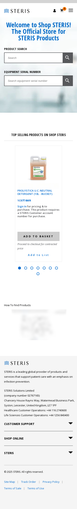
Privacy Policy (51, 482)
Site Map (9, 482)
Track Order (29, 482)
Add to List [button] (38, 255)
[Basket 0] (62, 10)
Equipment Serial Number (22, 71)
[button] (68, 57)
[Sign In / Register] (54, 10)
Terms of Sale (12, 488)
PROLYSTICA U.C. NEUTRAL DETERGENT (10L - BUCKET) (34, 192)
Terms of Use (36, 488)
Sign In (22, 206)
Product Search (15, 48)
